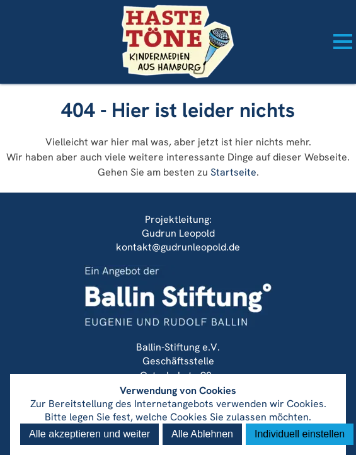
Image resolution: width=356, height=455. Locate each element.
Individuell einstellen (300, 434)
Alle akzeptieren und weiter (89, 434)
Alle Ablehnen (202, 434)
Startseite (233, 172)
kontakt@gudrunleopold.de (178, 247)
